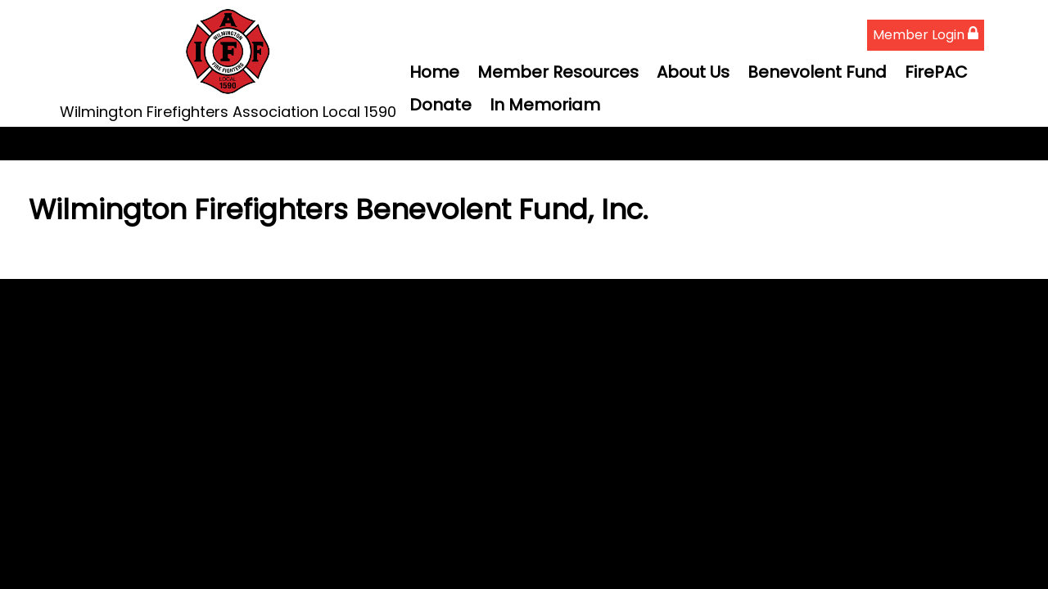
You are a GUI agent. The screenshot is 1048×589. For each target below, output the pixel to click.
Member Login (925, 34)
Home (434, 72)
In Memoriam (545, 104)
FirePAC (936, 72)
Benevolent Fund (817, 72)
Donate (440, 104)
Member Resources (558, 72)
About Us (693, 72)
